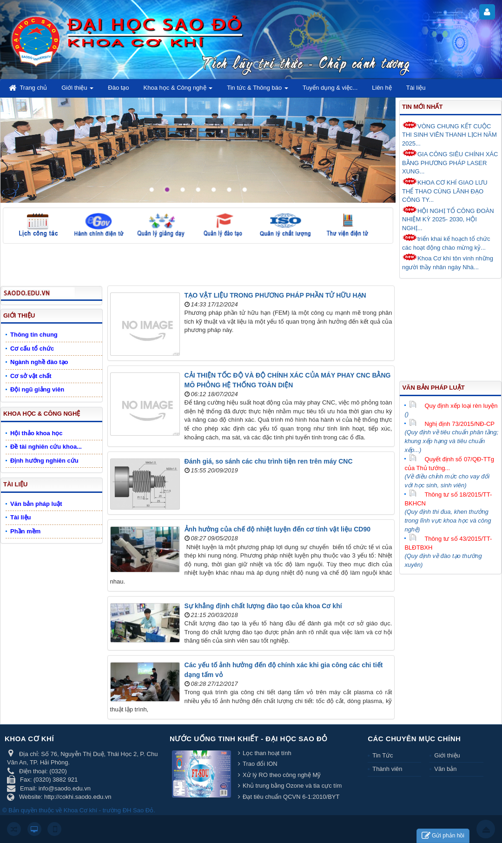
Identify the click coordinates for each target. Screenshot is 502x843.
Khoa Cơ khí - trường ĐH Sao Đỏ (108, 810)
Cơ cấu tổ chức (32, 348)
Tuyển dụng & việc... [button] (330, 87)
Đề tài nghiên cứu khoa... (46, 446)
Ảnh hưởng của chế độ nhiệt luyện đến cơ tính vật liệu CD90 (277, 529)
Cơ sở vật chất (31, 375)
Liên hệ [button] (381, 87)
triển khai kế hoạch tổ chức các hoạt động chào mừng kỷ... (446, 242)
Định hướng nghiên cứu (44, 460)
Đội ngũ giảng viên (37, 389)
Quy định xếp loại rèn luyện (453, 405)
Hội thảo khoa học (36, 433)
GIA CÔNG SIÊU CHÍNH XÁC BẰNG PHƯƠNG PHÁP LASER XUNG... (450, 162)
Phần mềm (25, 531)
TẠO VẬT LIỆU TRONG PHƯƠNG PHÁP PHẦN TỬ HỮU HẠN (275, 295)
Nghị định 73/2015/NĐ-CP (452, 423)
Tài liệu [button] (416, 87)
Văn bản (445, 768)
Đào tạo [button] (118, 87)
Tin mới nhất (422, 106)
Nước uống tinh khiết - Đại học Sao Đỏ (249, 739)
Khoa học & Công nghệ (41, 413)
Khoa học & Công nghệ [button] (178, 90)
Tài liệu (15, 484)
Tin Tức (382, 755)
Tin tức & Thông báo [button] (257, 90)
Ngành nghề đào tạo (39, 361)
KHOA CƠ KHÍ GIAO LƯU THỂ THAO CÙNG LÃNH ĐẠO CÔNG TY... (445, 190)
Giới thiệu (19, 315)
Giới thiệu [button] (77, 90)
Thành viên (387, 768)
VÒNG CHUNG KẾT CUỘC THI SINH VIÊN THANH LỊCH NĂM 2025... (449, 134)
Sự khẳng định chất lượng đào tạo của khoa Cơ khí (263, 606)
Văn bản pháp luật (433, 387)
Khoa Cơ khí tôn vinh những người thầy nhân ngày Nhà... (447, 262)
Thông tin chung (34, 334)
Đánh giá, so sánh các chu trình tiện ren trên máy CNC (269, 461)
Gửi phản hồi (443, 835)
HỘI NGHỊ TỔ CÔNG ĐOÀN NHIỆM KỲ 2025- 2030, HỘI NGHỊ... (448, 219)
